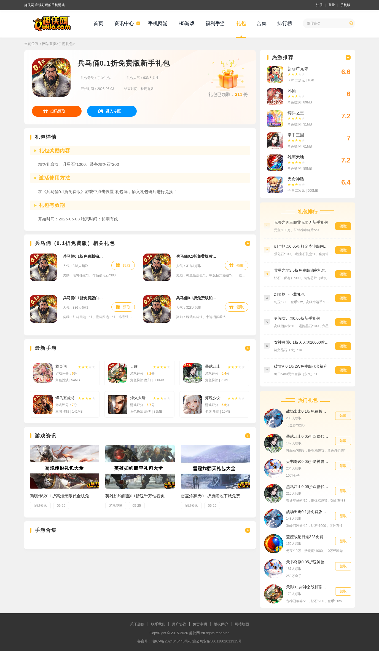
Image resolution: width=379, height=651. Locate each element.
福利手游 (215, 23)
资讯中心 (124, 23)
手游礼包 (65, 44)
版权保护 (221, 624)
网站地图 (242, 624)
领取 (126, 265)
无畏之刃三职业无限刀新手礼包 (301, 222)
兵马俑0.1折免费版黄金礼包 (197, 256)
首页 (98, 23)
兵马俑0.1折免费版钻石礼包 (84, 256)
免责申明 (200, 624)
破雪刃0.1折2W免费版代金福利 (300, 366)
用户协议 (179, 624)
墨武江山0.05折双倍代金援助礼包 (308, 436)
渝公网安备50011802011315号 (217, 641)
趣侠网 (194, 633)
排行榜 (284, 23)
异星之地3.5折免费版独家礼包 (300, 270)
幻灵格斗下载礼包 (289, 294)
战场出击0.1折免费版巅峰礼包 (308, 511)
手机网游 (158, 23)
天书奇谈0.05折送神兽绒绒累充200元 (308, 461)
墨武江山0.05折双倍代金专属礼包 (308, 486)
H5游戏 (186, 23)
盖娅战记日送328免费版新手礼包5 (308, 537)
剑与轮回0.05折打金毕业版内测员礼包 (302, 246)
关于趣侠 (137, 624)
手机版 (345, 5)
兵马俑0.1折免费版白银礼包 (84, 298)
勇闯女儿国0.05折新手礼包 (297, 318)
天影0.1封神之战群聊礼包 (308, 587)
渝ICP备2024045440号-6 (172, 641)
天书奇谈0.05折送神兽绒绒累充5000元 (308, 562)
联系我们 (158, 624)
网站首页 (49, 44)
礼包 (241, 23)
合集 (262, 23)
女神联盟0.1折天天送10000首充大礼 (302, 342)
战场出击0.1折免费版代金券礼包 (308, 411)
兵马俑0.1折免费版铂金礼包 (197, 298)
